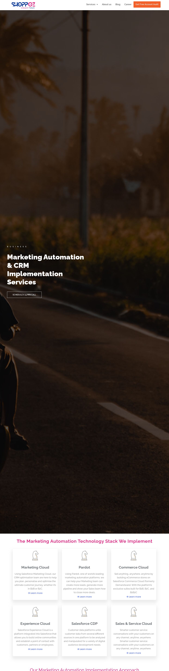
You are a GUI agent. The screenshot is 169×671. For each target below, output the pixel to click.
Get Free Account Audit (147, 4)
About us (106, 4)
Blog (117, 4)
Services (92, 4)
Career (127, 4)
